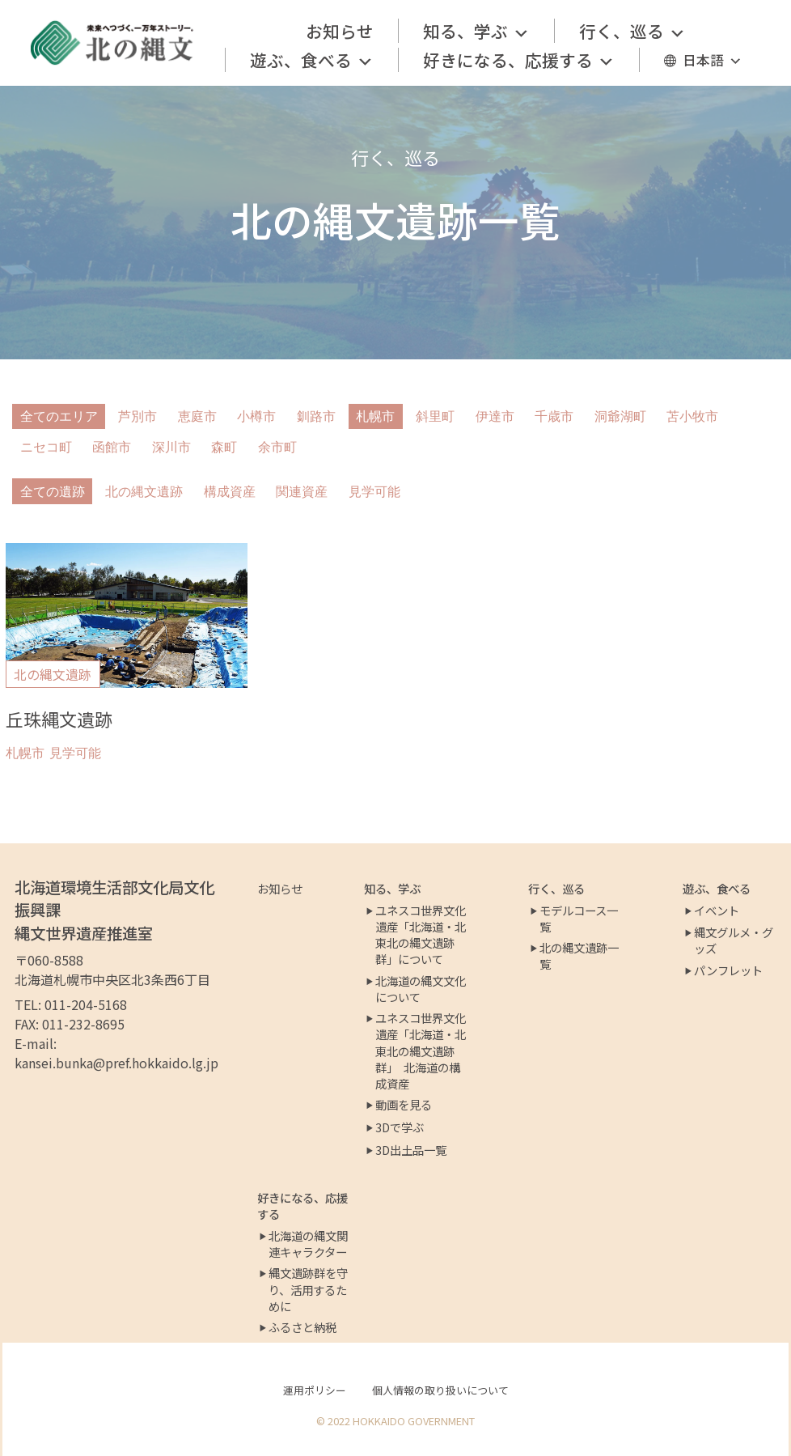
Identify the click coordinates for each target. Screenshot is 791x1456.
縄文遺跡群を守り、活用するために (308, 1289)
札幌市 (375, 416)
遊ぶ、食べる (312, 60)
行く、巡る (632, 31)
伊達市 (495, 416)
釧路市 (316, 416)
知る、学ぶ (476, 31)
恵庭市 (197, 416)
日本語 (712, 60)
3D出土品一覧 (410, 1150)
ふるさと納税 (302, 1327)
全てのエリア (59, 416)
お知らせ (340, 31)
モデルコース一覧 (578, 918)
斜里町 (435, 416)
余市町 (277, 447)
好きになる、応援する (519, 60)
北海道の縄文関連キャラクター (308, 1244)
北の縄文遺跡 (144, 492)
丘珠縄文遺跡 (59, 719)
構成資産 (230, 492)
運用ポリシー (314, 1390)
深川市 (171, 447)
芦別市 (137, 416)
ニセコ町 (46, 447)
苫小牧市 (692, 416)
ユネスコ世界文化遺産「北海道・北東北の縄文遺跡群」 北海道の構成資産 (420, 1051)
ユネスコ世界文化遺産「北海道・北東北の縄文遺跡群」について (420, 934)
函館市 (111, 447)
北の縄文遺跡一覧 (579, 956)
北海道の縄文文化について (420, 989)
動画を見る (403, 1105)
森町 (224, 447)
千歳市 (554, 416)
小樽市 (256, 416)
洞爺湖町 (620, 416)
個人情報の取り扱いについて (440, 1390)
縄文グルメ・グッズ (733, 940)
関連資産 (302, 492)
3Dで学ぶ (399, 1127)
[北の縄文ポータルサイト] (112, 43)
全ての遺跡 (52, 492)
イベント (716, 910)
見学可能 (374, 492)
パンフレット (728, 970)
